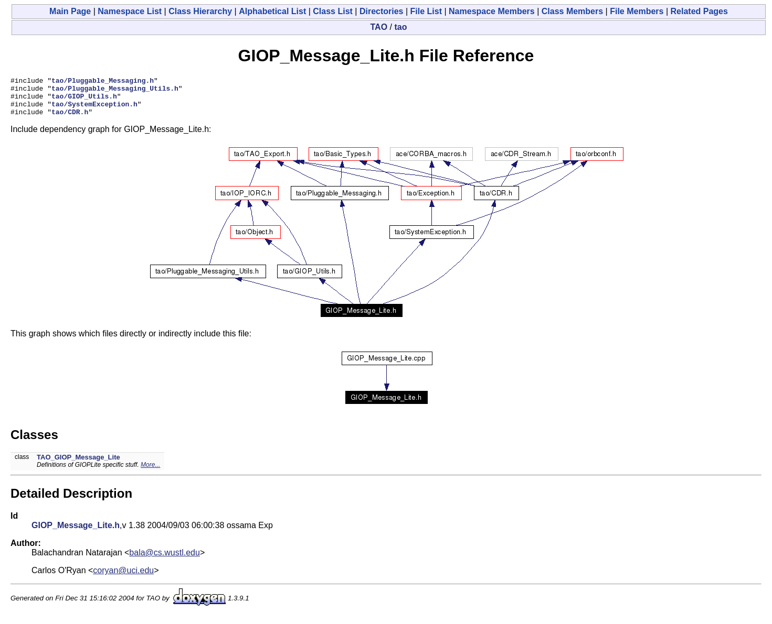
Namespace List (130, 11)
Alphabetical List (272, 11)
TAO (379, 27)
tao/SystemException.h (94, 110)
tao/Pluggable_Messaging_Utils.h (114, 91)
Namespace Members (492, 11)
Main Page (70, 11)
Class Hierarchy (200, 11)
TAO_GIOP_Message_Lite (78, 465)
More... (150, 472)
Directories (381, 11)
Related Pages (699, 11)
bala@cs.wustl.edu (164, 560)
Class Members (572, 11)
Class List (333, 11)
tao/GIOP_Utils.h (84, 100)
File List (426, 11)
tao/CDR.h (69, 119)
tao (400, 27)
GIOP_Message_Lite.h (75, 533)
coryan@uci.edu (123, 578)
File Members (636, 11)
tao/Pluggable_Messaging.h (102, 81)
